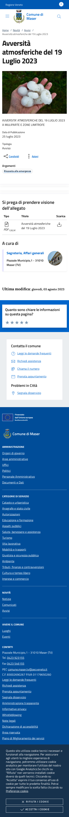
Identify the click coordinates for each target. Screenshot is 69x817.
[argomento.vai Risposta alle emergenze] (17, 171)
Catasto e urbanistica (15, 502)
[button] (14, 4)
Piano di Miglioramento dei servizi (23, 738)
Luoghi (6, 631)
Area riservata (11, 732)
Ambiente (8, 561)
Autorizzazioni (11, 514)
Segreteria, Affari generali (25, 253)
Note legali (9, 720)
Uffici (5, 465)
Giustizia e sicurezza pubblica (20, 555)
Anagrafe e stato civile (16, 508)
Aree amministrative (15, 459)
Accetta (34, 809)
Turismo (7, 538)
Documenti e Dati (13, 482)
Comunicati (9, 605)
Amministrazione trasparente (20, 703)
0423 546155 (15, 663)
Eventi (6, 636)
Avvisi (27, 30)
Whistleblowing (12, 715)
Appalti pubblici (11, 526)
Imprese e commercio (15, 579)
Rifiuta (34, 802)
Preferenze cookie (17, 791)
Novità (16, 30)
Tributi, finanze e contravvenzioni (23, 567)
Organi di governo (13, 453)
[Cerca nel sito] (59, 16)
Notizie (6, 599)
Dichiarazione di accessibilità (20, 726)
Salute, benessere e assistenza (21, 532)
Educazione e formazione (17, 520)
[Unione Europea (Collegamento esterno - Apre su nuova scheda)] (34, 418)
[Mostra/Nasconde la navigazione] (7, 16)
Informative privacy (14, 709)
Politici (6, 470)
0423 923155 (15, 657)
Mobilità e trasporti (14, 549)
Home (5, 30)
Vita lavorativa (11, 543)
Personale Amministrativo (18, 476)
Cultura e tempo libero (16, 573)
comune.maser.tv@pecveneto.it (27, 669)
